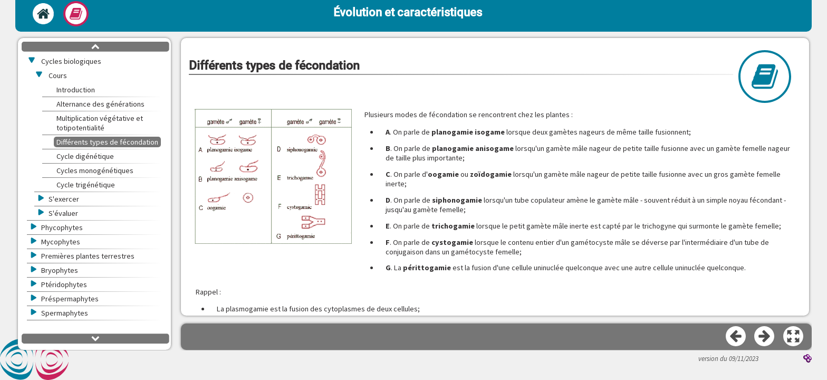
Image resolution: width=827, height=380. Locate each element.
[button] (273, 177)
